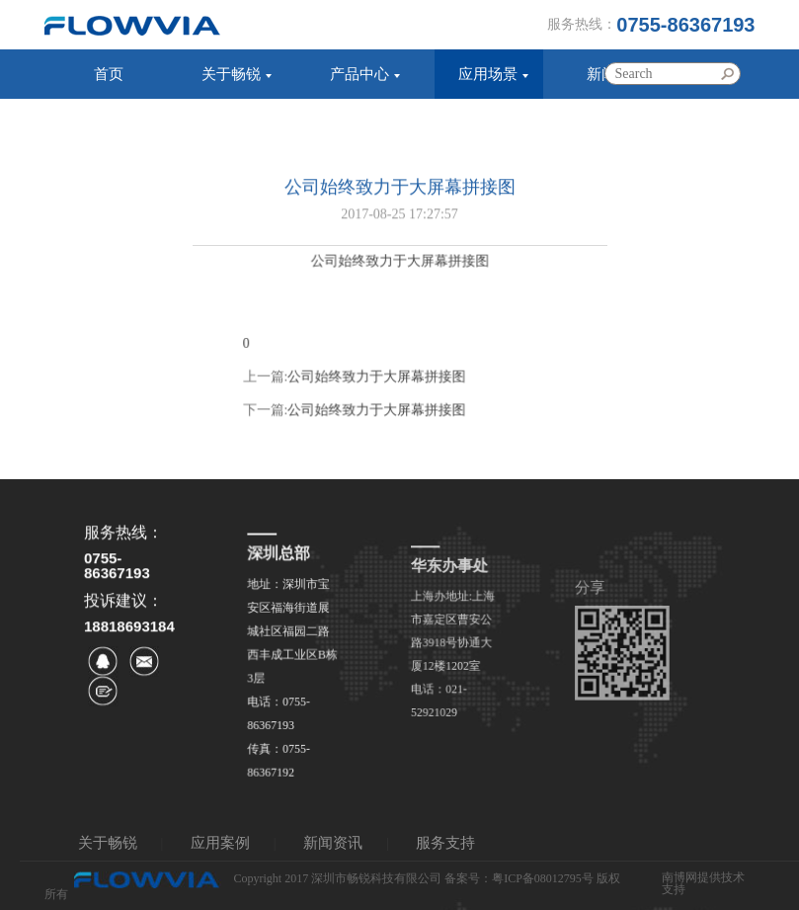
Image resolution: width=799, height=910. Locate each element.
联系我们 (231, 123)
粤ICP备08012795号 (543, 879)
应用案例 (220, 843)
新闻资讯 (332, 843)
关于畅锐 (231, 74)
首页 (108, 74)
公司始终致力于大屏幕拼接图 (377, 391)
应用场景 (488, 74)
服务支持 (102, 123)
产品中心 (359, 74)
